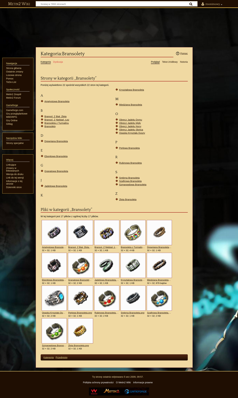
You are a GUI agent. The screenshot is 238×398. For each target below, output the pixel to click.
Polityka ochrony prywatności (98, 382)
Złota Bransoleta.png (78, 345)
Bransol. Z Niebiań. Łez (56, 119)
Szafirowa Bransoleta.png (159, 312)
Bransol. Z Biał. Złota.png (80, 247)
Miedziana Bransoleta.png (159, 280)
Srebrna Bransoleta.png (132, 312)
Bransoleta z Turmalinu (56, 123)
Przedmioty (61, 357)
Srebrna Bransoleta (129, 178)
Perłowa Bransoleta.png (80, 312)
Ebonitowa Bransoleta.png (54, 280)
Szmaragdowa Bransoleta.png (54, 345)
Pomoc (184, 53)
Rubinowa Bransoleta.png (107, 312)
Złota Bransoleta (128, 199)
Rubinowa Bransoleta (130, 163)
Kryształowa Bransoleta (131, 89)
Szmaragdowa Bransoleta (132, 184)
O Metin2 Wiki (123, 382)
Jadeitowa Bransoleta (55, 186)
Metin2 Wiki (19, 4)
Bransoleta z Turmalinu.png (133, 247)
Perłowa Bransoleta (129, 148)
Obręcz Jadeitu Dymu (130, 119)
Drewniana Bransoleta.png (159, 247)
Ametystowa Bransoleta (56, 101)
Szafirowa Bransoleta (130, 181)
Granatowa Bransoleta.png (80, 280)
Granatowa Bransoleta (56, 171)
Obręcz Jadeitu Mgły (130, 123)
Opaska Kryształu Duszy (132, 133)
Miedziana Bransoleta (130, 104)
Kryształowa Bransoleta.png (133, 280)
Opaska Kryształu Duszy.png (54, 312)
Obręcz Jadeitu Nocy (130, 126)
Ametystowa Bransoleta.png (54, 247)
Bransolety (50, 126)
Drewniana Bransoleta (56, 141)
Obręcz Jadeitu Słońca (131, 129)
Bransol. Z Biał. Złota (55, 116)
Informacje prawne (143, 382)
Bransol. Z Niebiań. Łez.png (107, 247)
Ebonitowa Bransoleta (56, 156)
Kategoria (48, 357)
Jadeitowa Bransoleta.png (107, 280)
